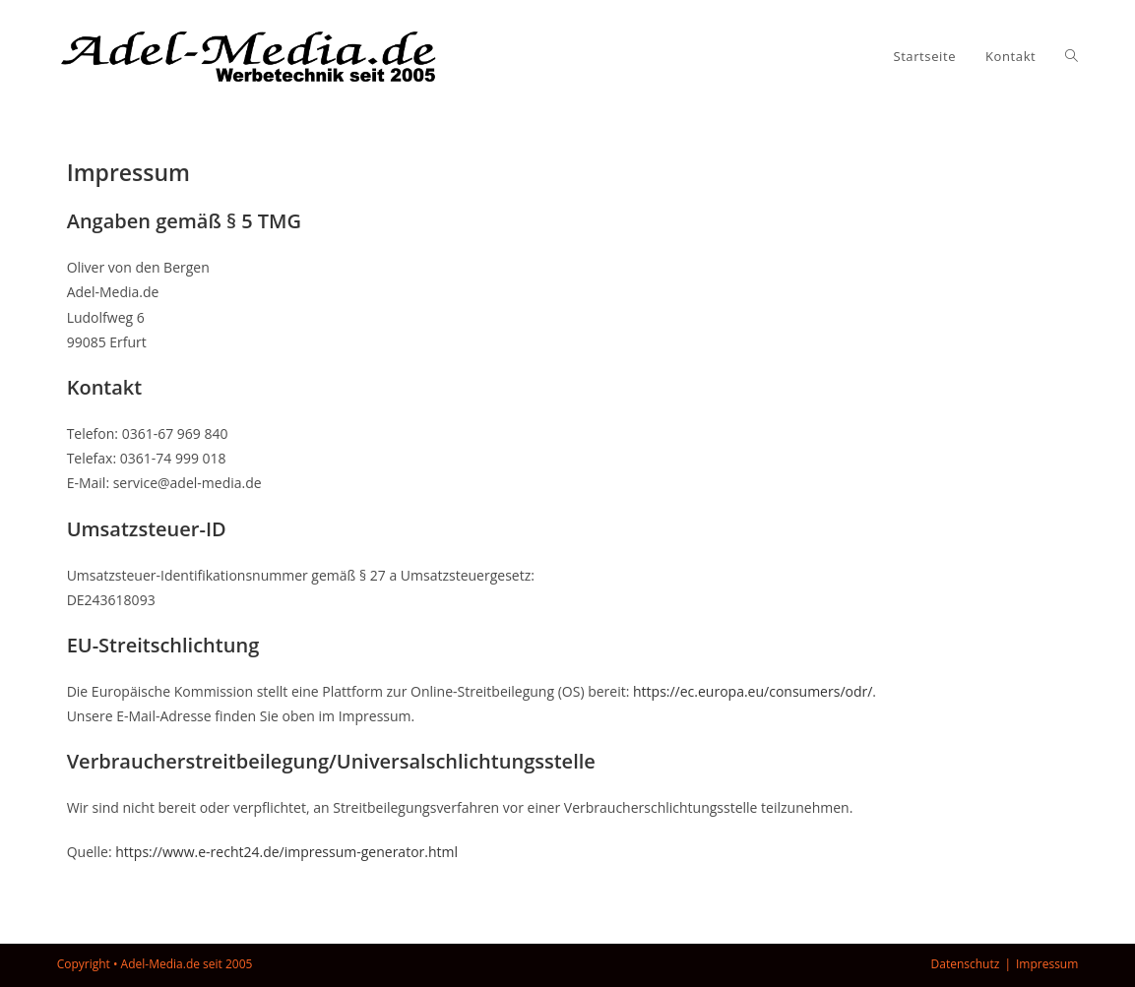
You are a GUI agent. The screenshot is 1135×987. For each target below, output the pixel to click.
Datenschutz (965, 964)
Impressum (1047, 964)
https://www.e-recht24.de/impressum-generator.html (286, 851)
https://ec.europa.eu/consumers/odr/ (752, 691)
